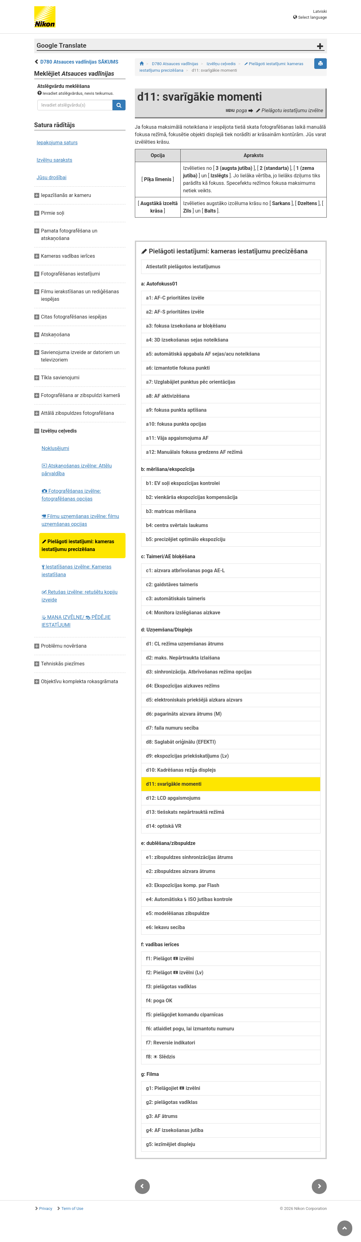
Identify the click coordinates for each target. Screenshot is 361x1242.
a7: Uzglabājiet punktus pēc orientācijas (190, 382)
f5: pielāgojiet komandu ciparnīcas (184, 1015)
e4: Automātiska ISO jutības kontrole (189, 899)
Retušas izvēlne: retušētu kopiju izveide (80, 596)
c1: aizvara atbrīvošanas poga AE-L (185, 570)
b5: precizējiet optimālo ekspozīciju (186, 539)
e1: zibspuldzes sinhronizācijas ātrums (189, 857)
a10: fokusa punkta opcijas (176, 424)
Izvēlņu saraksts (55, 160)
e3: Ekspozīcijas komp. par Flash (182, 885)
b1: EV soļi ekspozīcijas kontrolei (183, 483)
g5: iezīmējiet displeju (170, 1144)
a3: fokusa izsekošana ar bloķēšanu (186, 326)
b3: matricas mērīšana (171, 511)
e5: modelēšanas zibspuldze (178, 913)
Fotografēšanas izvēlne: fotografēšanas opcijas (71, 495)
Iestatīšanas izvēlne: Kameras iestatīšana (77, 571)
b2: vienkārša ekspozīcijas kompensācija (192, 497)
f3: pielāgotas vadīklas (171, 987)
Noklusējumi (55, 448)
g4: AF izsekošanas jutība (174, 1130)
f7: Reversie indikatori (170, 1043)
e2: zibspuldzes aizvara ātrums (180, 871)
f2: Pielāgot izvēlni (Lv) (174, 973)
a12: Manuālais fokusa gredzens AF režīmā (194, 452)
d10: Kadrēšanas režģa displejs (181, 770)
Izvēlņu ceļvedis (222, 63)
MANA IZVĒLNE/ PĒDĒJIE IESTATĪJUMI (76, 621)
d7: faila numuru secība (172, 728)
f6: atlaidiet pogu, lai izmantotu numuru (190, 1029)
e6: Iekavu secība (165, 927)
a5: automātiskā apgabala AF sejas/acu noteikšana (203, 354)
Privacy (45, 1208)
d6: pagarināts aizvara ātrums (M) (184, 714)
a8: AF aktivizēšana (168, 396)
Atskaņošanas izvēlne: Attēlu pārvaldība (77, 470)
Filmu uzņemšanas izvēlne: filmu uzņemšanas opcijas (80, 520)
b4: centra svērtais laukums (177, 525)
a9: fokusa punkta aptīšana (176, 410)
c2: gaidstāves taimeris (172, 584)
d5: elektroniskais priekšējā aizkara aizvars (194, 700)
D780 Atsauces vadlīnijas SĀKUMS (79, 62)
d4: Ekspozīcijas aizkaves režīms (183, 686)
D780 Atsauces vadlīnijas (175, 63)
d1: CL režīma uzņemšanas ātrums (185, 644)
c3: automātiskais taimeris (176, 599)
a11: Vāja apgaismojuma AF (177, 438)
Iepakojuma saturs (57, 143)
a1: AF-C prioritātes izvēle (175, 298)
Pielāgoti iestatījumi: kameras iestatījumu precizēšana (78, 545)
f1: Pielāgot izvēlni (170, 958)
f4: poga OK (159, 1001)
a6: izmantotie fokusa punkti (178, 368)
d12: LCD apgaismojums (173, 798)
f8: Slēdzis (160, 1057)
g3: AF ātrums (162, 1116)
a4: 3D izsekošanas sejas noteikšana (187, 340)
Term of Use (72, 1208)
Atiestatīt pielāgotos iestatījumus (183, 267)
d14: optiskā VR (164, 826)
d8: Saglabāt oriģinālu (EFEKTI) (181, 742)
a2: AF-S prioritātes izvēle (175, 312)
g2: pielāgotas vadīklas (171, 1102)
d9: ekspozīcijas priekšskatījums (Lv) (187, 756)
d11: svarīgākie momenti (174, 784)
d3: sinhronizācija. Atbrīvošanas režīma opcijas (199, 672)
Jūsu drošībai (52, 177)
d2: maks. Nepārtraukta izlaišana (183, 658)
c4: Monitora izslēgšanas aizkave (183, 613)
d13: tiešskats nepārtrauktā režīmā (185, 812)
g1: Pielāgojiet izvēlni (173, 1088)
